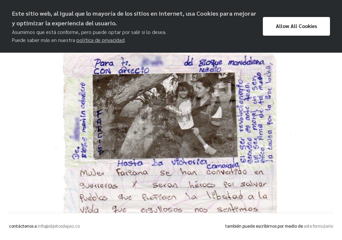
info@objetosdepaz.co (59, 226)
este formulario (318, 226)
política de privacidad (100, 40)
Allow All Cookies (296, 26)
